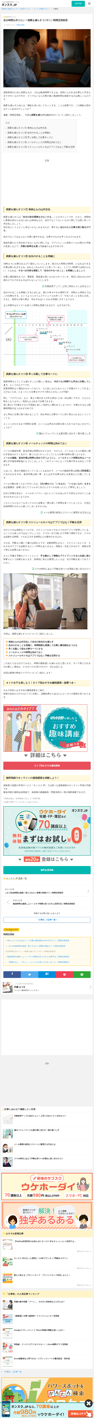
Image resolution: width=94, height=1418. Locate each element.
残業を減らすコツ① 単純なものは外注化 (27, 128)
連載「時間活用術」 (13, 115)
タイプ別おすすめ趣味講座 (47, 765)
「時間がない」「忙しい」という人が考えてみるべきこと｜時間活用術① (38, 962)
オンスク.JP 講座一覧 (16, 878)
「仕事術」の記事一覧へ (47, 920)
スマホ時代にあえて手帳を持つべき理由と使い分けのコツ (63, 569)
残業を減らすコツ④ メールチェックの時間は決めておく (35, 142)
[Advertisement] (47, 181)
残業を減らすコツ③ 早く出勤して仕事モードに (30, 137)
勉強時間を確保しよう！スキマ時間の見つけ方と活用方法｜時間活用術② (38, 957)
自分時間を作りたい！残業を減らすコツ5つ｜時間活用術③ (35, 20)
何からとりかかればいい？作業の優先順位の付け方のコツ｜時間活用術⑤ (38, 940)
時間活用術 (21, 25)
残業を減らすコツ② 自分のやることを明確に (29, 132)
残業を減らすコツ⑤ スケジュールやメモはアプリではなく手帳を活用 (41, 147)
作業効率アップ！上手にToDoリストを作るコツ (68, 286)
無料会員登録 (47, 870)
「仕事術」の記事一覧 (12, 1372)
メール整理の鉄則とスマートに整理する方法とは (67, 512)
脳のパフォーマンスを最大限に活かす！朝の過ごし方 (65, 433)
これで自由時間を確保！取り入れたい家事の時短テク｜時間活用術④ (36, 946)
